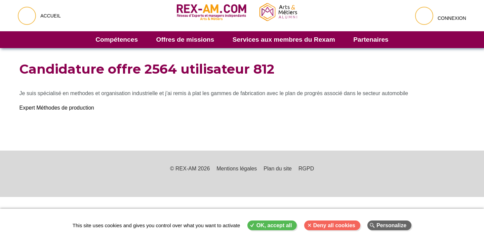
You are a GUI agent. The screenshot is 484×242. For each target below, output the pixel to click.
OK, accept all (274, 225)
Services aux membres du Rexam (284, 39)
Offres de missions (185, 39)
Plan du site (278, 168)
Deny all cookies (334, 225)
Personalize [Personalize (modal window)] (391, 225)
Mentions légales (236, 168)
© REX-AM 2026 (190, 168)
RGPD (306, 168)
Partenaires (371, 39)
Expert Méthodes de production (56, 108)
